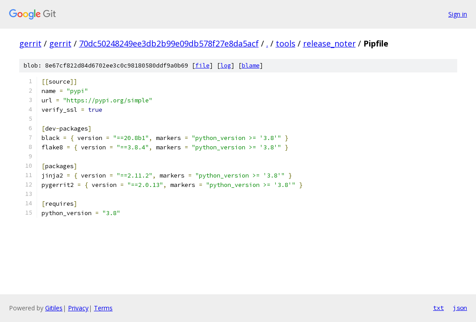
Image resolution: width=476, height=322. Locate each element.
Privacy (78, 308)
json (460, 308)
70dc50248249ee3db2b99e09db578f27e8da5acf (169, 43)
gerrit (30, 43)
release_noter (329, 43)
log (225, 65)
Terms (103, 308)
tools (285, 43)
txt (438, 308)
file (202, 65)
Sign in (457, 14)
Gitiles (54, 308)
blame (251, 65)
